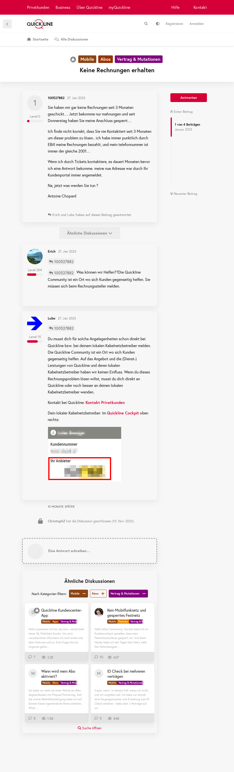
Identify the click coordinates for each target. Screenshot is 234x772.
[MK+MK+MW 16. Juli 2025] (99, 612)
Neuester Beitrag (183, 194)
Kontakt (200, 7)
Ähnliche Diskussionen (89, 233)
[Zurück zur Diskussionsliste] (7, 24)
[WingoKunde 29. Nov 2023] (33, 673)
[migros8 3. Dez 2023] (99, 673)
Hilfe (175, 7)
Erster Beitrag (181, 112)
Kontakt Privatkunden (105, 402)
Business (63, 7)
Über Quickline (89, 7)
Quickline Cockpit (123, 412)
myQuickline (119, 7)
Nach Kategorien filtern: (49, 593)
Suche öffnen (89, 728)
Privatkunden (38, 7)
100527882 (64, 261)
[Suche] (146, 23)
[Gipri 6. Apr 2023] (33, 612)
